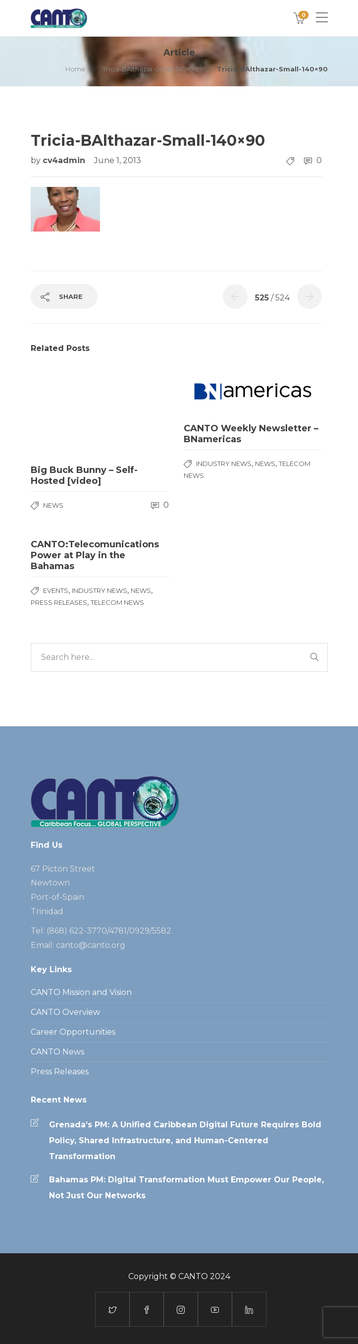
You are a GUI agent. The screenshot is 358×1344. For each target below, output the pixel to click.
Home (75, 69)
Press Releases (59, 602)
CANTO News (57, 1051)
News (53, 505)
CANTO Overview (65, 1012)
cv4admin (65, 160)
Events (55, 590)
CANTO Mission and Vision (81, 992)
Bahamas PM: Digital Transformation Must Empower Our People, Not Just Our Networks (186, 1187)
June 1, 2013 (117, 160)
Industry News (224, 463)
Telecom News (117, 602)
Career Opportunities (73, 1032)
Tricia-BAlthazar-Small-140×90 (150, 69)
